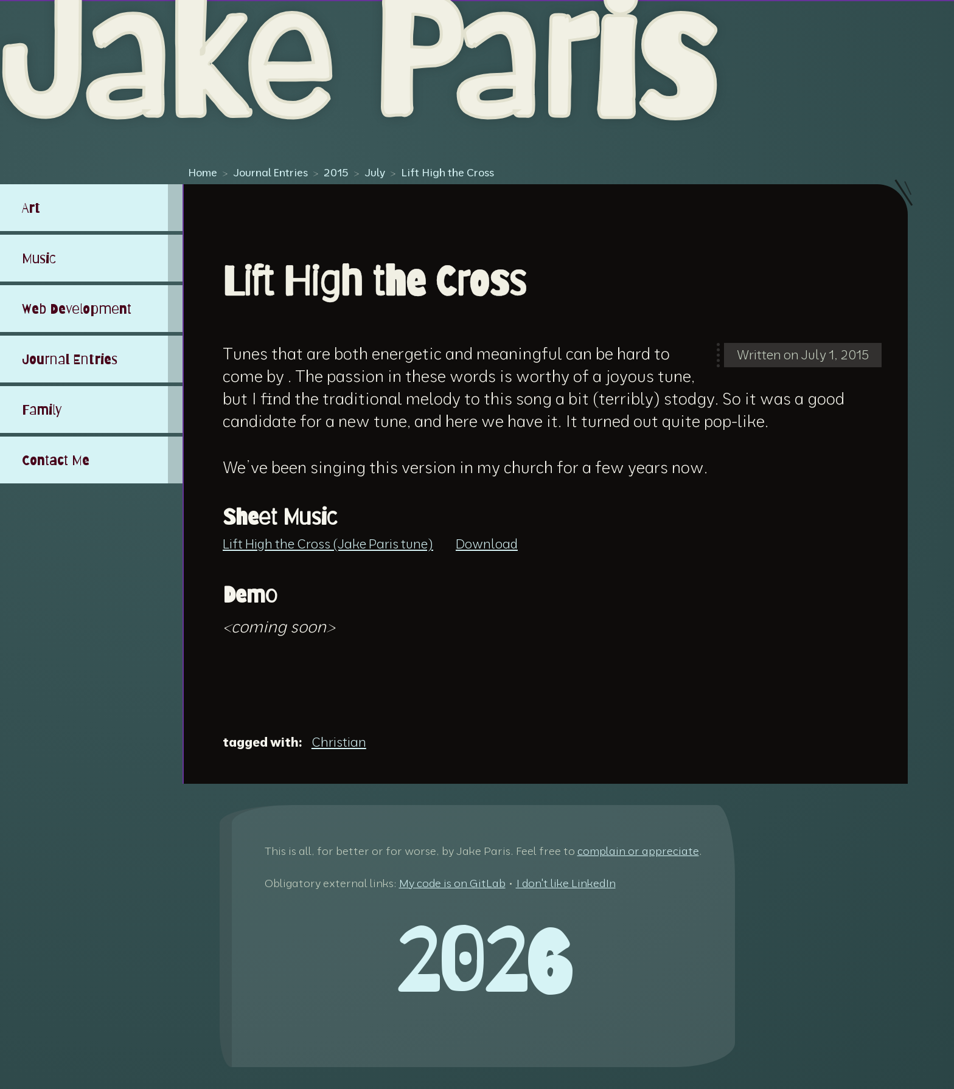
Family (42, 409)
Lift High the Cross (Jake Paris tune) (328, 543)
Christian (339, 742)
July (374, 172)
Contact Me (55, 460)
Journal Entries (270, 172)
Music (39, 258)
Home (202, 172)
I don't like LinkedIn (566, 883)
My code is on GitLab (452, 883)
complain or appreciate (638, 851)
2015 (336, 172)
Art (31, 207)
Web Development (76, 308)
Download (487, 543)
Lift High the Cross (447, 172)
